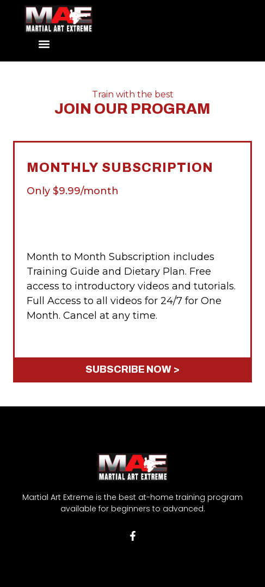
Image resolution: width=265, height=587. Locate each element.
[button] (44, 44)
